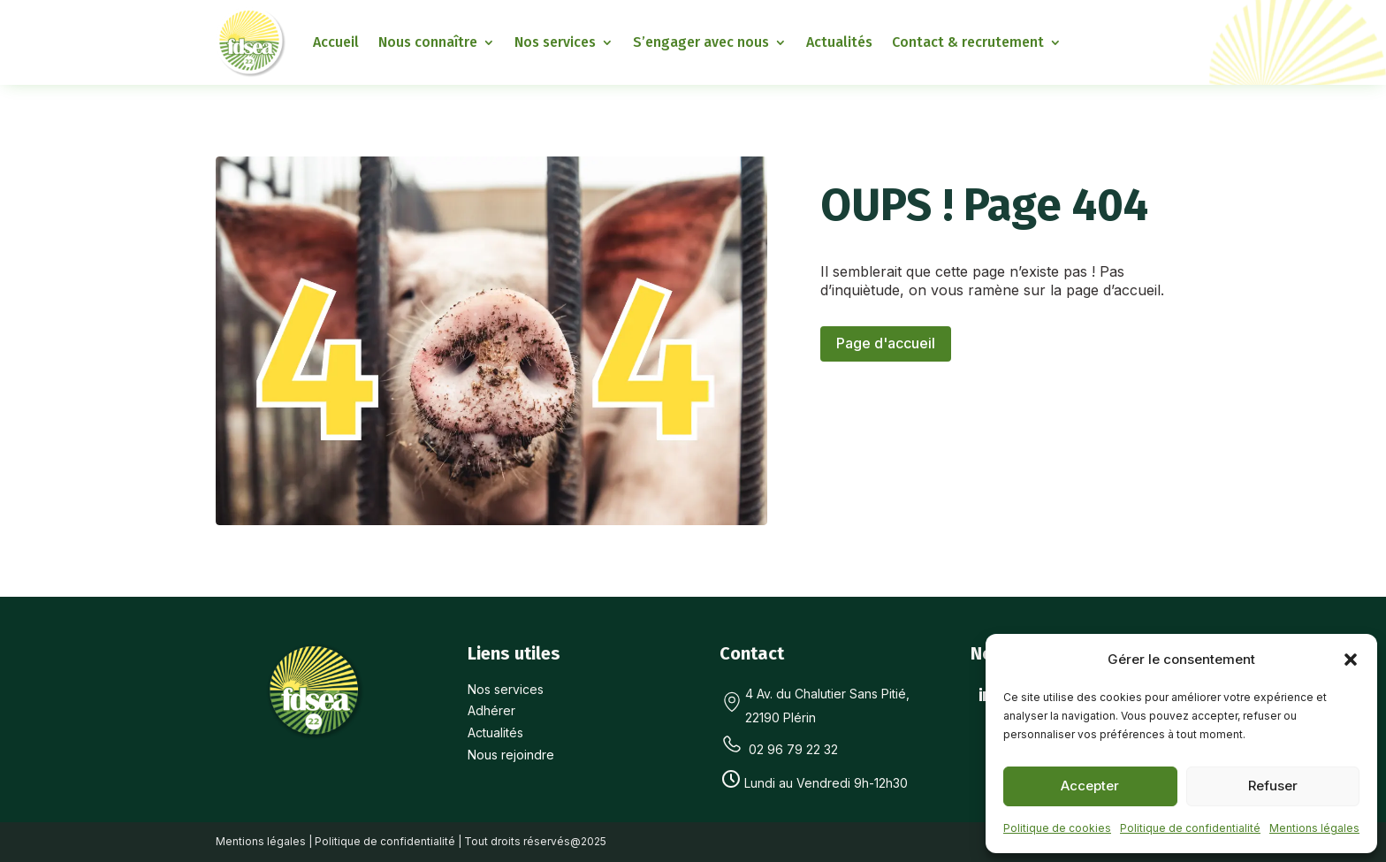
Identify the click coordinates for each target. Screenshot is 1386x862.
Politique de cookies (1057, 828)
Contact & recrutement (968, 42)
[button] (1350, 659)
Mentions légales (1314, 828)
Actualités (839, 42)
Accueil (336, 42)
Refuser (1273, 785)
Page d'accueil (885, 343)
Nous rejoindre (511, 754)
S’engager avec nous (701, 42)
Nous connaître (427, 42)
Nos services (555, 42)
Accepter (1090, 785)
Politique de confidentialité (1190, 828)
